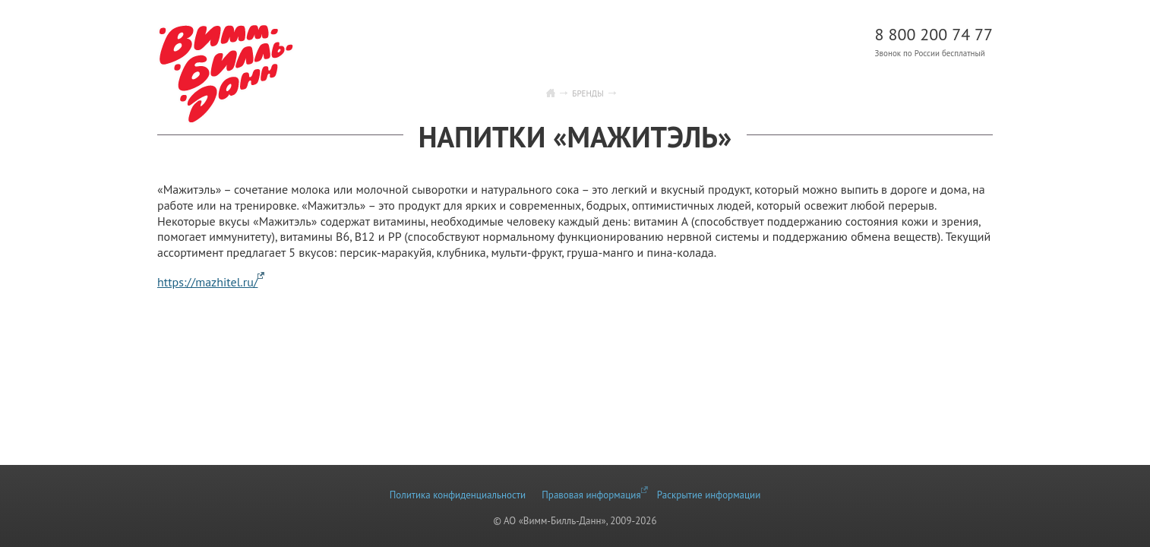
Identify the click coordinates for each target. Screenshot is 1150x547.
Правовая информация (591, 495)
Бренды (587, 93)
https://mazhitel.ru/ (207, 281)
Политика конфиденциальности (458, 495)
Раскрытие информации (708, 495)
